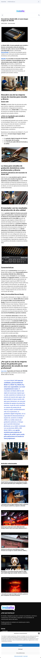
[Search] (39, 15)
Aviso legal (25, 656)
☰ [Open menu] (38, 1)
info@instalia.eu (11, 1)
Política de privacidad (18, 656)
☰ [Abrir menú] (2, 15)
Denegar (20, 649)
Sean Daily (4, 371)
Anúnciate (5, 631)
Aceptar (20, 645)
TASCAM (3, 58)
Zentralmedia (5, 52)
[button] (39, 633)
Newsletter (3, 1)
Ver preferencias (20, 653)
